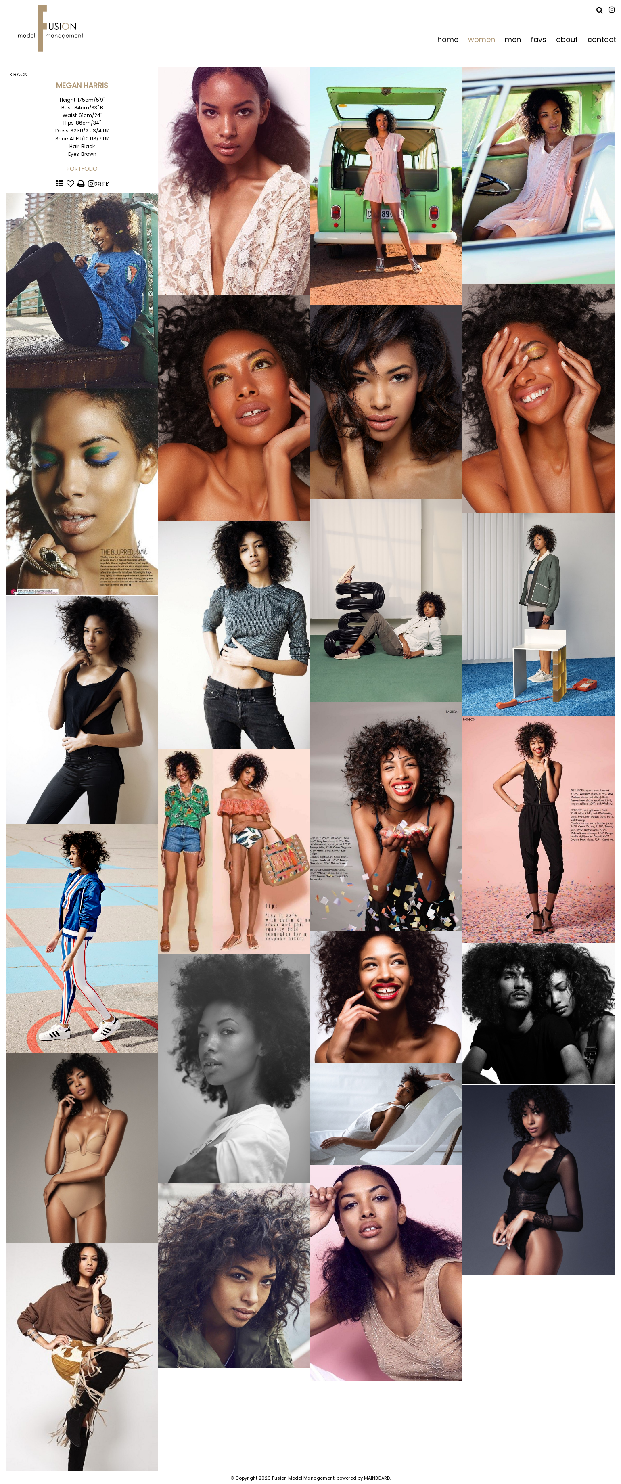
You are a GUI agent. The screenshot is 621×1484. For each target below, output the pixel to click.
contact (602, 39)
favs (538, 39)
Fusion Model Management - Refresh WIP (52, 28)
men (513, 39)
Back (18, 74)
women (481, 39)
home (447, 39)
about (567, 39)
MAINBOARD (377, 1478)
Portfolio (82, 169)
